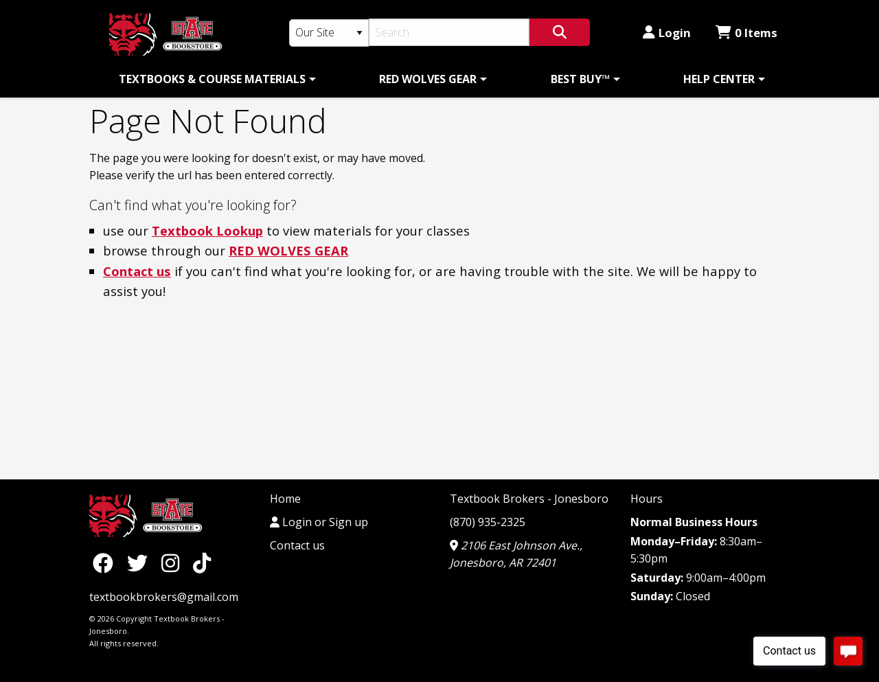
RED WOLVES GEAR (428, 79)
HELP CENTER (719, 79)
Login (667, 33)
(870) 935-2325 (487, 522)
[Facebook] (106, 562)
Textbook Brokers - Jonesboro (529, 498)
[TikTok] (202, 562)
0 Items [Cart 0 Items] (746, 33)
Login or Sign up (319, 522)
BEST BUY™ (580, 79)
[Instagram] (173, 562)
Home (285, 498)
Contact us (137, 271)
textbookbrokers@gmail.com (163, 596)
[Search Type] (329, 33)
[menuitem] (215, 79)
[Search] (449, 32)
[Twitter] (141, 562)
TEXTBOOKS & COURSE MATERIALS (212, 79)
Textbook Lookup (207, 230)
